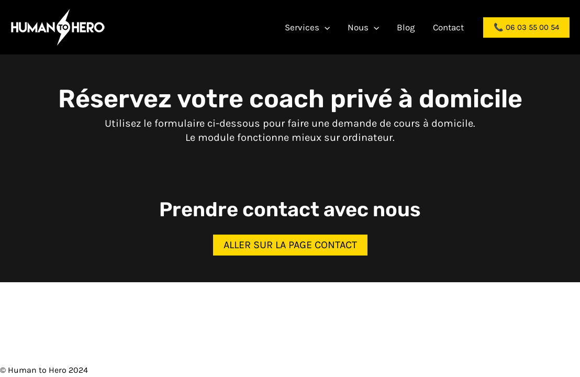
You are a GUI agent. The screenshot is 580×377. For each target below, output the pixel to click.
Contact (448, 27)
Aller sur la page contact (290, 245)
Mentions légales (308, 369)
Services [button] (307, 27)
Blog (406, 27)
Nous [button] (363, 27)
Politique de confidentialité (397, 369)
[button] (324, 27)
